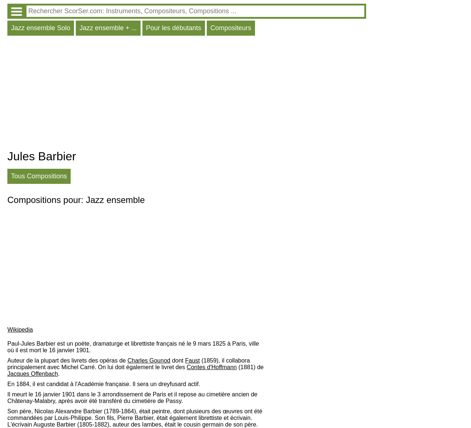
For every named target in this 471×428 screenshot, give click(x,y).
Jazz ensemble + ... (108, 28)
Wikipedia (20, 330)
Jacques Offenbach (32, 374)
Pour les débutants (173, 28)
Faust (192, 360)
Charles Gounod (148, 360)
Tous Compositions (39, 176)
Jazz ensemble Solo (40, 28)
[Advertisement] (186, 94)
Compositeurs (230, 28)
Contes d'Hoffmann (212, 367)
